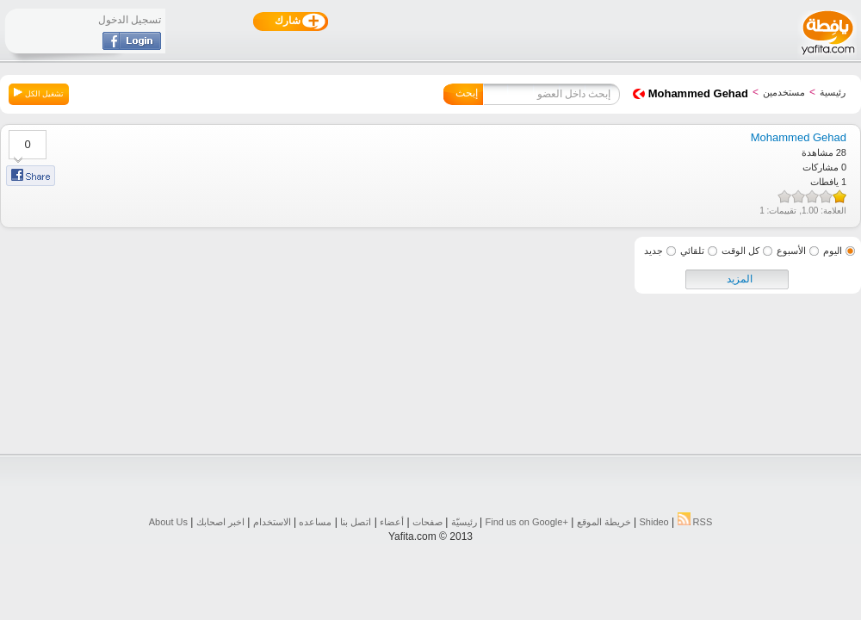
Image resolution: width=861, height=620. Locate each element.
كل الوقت (740, 250)
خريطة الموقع (604, 522)
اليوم (832, 250)
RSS (695, 522)
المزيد (740, 279)
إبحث (466, 93)
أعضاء (392, 522)
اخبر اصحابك (220, 522)
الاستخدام (272, 522)
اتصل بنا (355, 522)
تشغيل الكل (39, 93)
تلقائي (692, 250)
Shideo (653, 522)
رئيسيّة (464, 522)
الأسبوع (791, 250)
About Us (168, 522)
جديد (653, 250)
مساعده (315, 522)
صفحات (427, 522)
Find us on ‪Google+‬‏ (527, 522)
